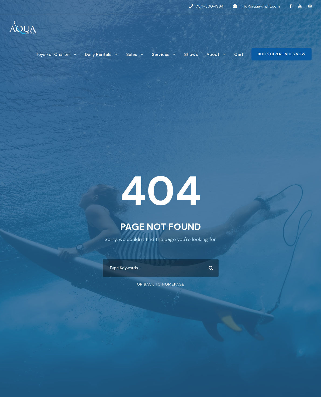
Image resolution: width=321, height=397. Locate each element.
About (212, 54)
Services (160, 54)
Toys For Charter (53, 54)
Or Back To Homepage (160, 284)
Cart (238, 54)
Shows (191, 54)
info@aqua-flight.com (260, 6)
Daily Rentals (98, 54)
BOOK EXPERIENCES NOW (281, 54)
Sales (131, 54)
